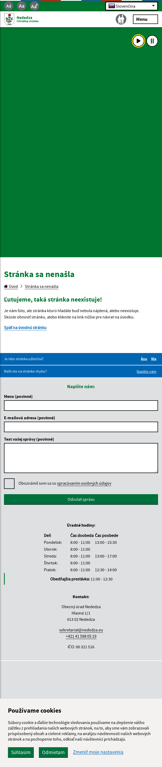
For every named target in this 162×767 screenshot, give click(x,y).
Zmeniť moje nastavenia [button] (98, 752)
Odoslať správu (81, 499)
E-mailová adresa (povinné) (29, 417)
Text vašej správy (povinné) (29, 439)
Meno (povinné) (18, 396)
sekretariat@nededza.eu (81, 629)
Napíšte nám (146, 371)
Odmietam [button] (53, 752)
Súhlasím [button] (21, 752)
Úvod (11, 286)
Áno (145, 358)
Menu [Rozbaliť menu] (145, 19)
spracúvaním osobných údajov (84, 483)
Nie (154, 358)
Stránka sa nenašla (41, 286)
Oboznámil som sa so (64, 483)
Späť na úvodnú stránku (25, 327)
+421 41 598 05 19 (81, 636)
